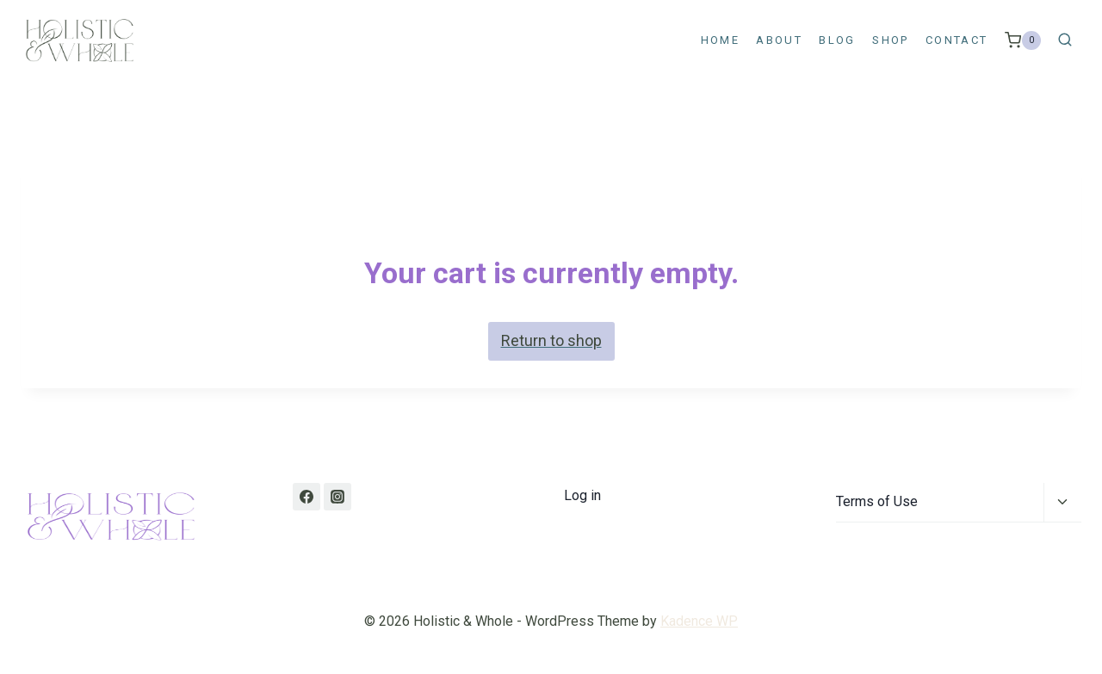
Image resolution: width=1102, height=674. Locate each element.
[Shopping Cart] (1023, 40)
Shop (890, 40)
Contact (956, 40)
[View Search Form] (1064, 40)
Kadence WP (699, 621)
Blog (837, 40)
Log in (582, 495)
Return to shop (551, 340)
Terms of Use (877, 501)
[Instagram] (337, 496)
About (779, 40)
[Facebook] (306, 496)
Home (720, 40)
